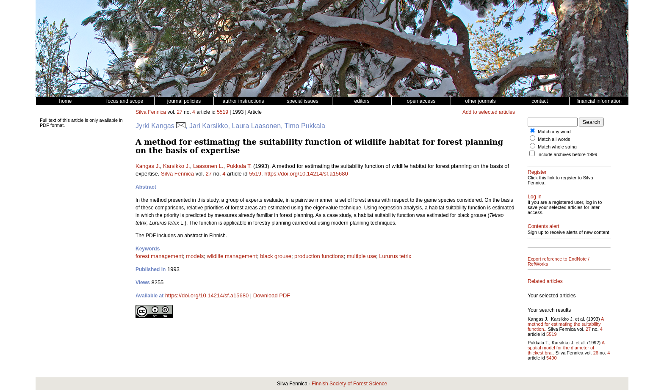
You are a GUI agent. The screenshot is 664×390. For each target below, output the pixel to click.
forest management (159, 256)
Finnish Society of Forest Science (349, 384)
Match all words (554, 139)
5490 (551, 357)
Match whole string (557, 146)
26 (595, 352)
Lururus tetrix (395, 256)
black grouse (275, 256)
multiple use (361, 256)
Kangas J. (148, 166)
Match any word (554, 131)
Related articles (545, 281)
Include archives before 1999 (567, 154)
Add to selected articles (488, 112)
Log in (535, 197)
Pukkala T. (239, 166)
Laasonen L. (208, 166)
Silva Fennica (151, 112)
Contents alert (543, 226)
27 (179, 112)
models (195, 256)
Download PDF (271, 295)
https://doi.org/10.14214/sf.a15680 (306, 173)
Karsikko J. (176, 166)
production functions (318, 256)
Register (537, 172)
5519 (222, 112)
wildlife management (232, 256)
